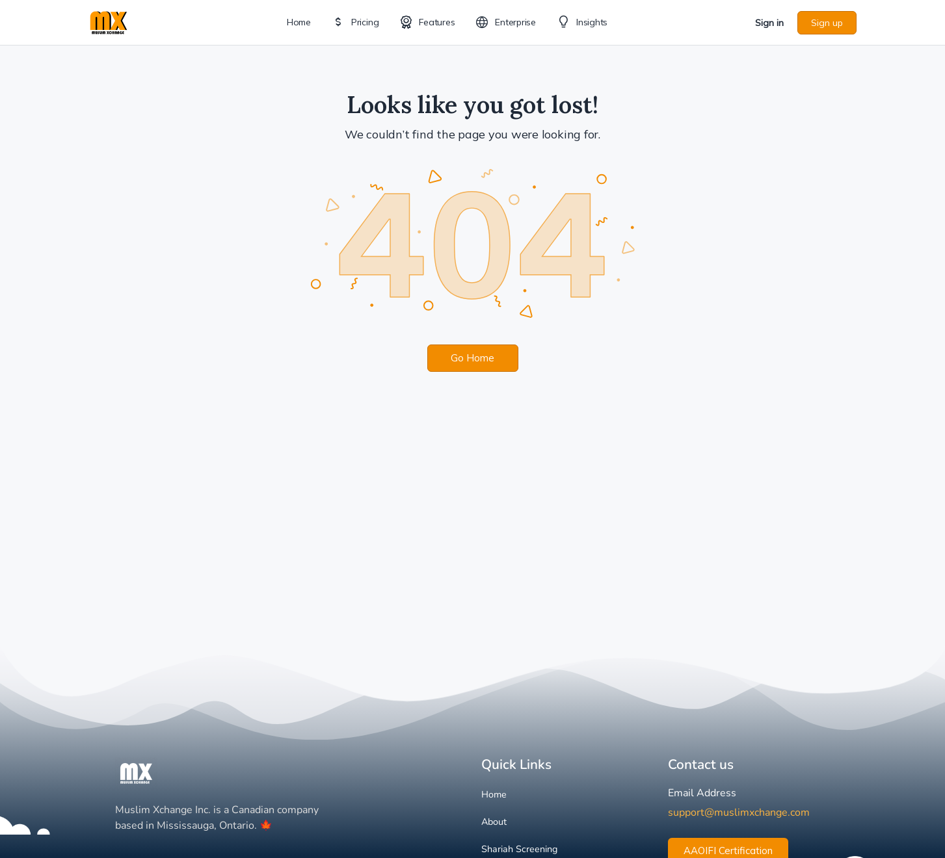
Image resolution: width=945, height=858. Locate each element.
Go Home (472, 358)
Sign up (827, 23)
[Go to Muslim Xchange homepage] (108, 21)
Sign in (769, 23)
